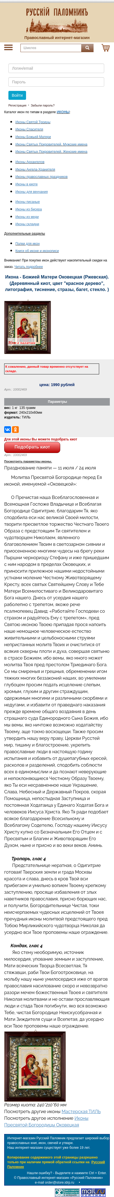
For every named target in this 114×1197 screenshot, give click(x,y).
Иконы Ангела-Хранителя (35, 169)
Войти (17, 95)
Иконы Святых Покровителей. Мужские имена (51, 144)
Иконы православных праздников (41, 177)
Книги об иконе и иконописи (37, 251)
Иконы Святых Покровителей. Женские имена (51, 152)
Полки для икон (27, 244)
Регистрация (17, 105)
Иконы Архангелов (30, 162)
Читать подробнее (28, 267)
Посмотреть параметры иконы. (28, 461)
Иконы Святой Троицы (32, 122)
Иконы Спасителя (29, 129)
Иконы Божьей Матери (33, 137)
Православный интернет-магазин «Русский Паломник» (60, 1178)
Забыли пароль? (43, 105)
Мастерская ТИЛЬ (81, 1111)
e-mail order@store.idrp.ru (54, 1182)
